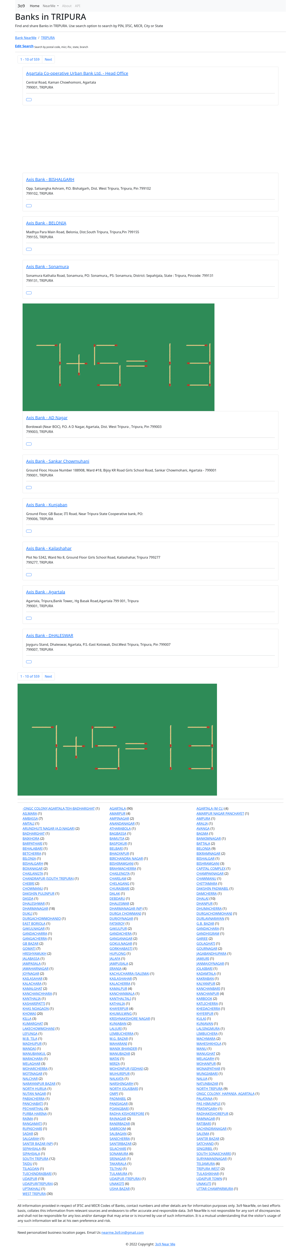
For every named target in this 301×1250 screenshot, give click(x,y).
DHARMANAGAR (35, 908)
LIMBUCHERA (207, 1033)
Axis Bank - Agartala (45, 592)
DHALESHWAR (34, 903)
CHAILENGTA (120, 873)
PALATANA (204, 1098)
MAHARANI (118, 1043)
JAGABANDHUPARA (211, 953)
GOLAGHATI (205, 943)
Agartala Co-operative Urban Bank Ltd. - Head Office (77, 73)
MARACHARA (33, 1058)
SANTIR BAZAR (207, 1138)
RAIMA (28, 1118)
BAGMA (202, 833)
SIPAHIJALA (31, 1153)
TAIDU (27, 1163)
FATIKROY (117, 923)
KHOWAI (29, 1013)
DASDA (28, 898)
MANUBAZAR (120, 1053)
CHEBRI (28, 883)
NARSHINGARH (121, 1083)
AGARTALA (118, 808)
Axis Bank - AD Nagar (47, 417)
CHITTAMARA (206, 883)
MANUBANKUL (34, 1053)
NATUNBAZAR (207, 1083)
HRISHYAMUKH (34, 953)
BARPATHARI (32, 843)
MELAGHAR (31, 1063)
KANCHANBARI (208, 988)
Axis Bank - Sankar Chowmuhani (57, 461)
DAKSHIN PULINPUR (39, 893)
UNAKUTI (203, 1183)
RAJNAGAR (118, 1118)
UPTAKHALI (31, 1188)
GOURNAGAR (206, 948)
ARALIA (202, 823)
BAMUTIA (117, 838)
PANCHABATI (33, 1103)
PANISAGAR (119, 1103)
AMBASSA (30, 818)
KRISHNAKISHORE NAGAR (130, 1018)
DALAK (115, 893)
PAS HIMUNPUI (208, 1103)
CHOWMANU (33, 888)
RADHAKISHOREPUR (212, 1113)
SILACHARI (118, 1148)
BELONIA (203, 848)
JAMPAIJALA (32, 963)
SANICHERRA (120, 1138)
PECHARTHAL (33, 1108)
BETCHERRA (32, 853)
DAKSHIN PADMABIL (212, 888)
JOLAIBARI (204, 968)
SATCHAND (205, 1143)
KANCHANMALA (122, 993)
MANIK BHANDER (123, 1048)
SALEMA (202, 1133)
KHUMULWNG (121, 1013)
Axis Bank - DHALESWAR (49, 635)
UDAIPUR (30, 1178)
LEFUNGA (30, 1033)
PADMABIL (118, 1098)
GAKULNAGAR (34, 928)
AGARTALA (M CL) (209, 808)
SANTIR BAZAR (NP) (38, 1143)
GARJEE (202, 938)
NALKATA (117, 1078)
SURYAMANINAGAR (211, 1158)
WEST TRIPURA (34, 1193)
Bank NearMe (25, 37)
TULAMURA (119, 1173)
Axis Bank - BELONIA (46, 223)
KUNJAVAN (204, 1023)
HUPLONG (118, 953)
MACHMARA (206, 1038)
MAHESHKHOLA (208, 1043)
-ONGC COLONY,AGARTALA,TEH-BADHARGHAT (59, 808)
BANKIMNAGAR (208, 838)
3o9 (21, 6)
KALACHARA (32, 983)
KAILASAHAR (32, 978)
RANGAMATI (32, 1123)
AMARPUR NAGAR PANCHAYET (220, 813)
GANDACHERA (121, 933)
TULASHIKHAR (207, 1173)
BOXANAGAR (33, 868)
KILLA (27, 1018)
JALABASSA (31, 958)
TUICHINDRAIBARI (37, 1173)
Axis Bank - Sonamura (47, 266)
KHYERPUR (204, 1013)
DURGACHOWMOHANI (214, 913)
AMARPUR (117, 813)
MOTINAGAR (32, 1073)
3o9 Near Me (165, 1244)
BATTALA (203, 843)
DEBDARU (117, 898)
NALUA (201, 1078)
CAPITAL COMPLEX (211, 868)
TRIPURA (48, 37)
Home (35, 6)
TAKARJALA (118, 1163)
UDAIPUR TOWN (209, 1178)
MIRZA (115, 1063)
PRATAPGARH (206, 1108)
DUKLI (27, 913)
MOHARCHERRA (35, 1068)
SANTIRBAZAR (120, 1143)
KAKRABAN (205, 978)
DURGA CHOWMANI (125, 913)
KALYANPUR (205, 983)
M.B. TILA (30, 1038)
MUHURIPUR (120, 1073)
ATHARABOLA (120, 828)
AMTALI (28, 823)
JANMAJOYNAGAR (210, 963)
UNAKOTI (117, 1183)
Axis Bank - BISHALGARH (50, 179)
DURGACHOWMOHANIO (42, 918)
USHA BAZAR (120, 1188)
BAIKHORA (31, 838)
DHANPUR (204, 903)
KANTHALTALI (120, 998)
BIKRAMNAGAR (208, 853)
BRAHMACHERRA (123, 868)
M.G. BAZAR (119, 1038)
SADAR (28, 1133)
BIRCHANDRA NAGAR (126, 858)
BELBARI (116, 848)
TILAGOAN (31, 1168)
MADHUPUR (32, 1043)
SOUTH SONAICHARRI (213, 1153)
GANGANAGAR (121, 938)
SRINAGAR (118, 1158)
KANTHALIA (32, 998)
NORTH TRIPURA (209, 1088)
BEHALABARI (33, 848)
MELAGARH (205, 1058)
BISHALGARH (33, 863)
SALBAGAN (118, 1133)
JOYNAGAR (31, 973)
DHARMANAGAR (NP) (126, 908)
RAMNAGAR (205, 1118)
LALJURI (116, 1028)
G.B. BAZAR (205, 923)
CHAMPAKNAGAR (210, 873)
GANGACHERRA (35, 938)
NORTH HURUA (35, 1088)
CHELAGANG (119, 883)
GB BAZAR (30, 943)
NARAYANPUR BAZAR (39, 1083)
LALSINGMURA (208, 1028)
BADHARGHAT (34, 833)
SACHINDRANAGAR (211, 1128)
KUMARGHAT (33, 1023)
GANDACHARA (207, 928)
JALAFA (115, 958)
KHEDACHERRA (208, 1008)
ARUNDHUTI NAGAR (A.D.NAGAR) (49, 828)
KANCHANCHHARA (37, 993)
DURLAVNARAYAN (210, 918)
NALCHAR (30, 1078)
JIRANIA (116, 968)
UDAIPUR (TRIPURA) (125, 1178)
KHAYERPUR (119, 1008)
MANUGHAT (205, 1053)
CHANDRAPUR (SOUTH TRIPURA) (48, 878)
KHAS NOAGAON (36, 1008)
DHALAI (202, 898)
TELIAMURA (205, 1163)
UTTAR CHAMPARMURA (214, 1188)
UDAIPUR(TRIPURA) (38, 1183)
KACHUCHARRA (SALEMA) (129, 973)
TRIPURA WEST (208, 1168)
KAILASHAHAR (121, 978)
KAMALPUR (118, 988)
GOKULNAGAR (121, 943)
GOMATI (29, 948)
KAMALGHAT (32, 988)
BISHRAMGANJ (207, 863)
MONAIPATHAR (208, 1068)
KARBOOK (204, 998)
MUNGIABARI (207, 1073)
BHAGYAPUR (119, 853)
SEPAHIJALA (32, 1148)
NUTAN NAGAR (34, 1093)
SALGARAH (31, 1138)
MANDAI (29, 1048)
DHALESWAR (119, 903)
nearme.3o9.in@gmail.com (122, 1232)
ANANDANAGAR (122, 823)
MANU (201, 1048)
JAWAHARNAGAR (35, 968)
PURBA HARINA (35, 1113)
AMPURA (203, 818)
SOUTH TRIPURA (35, 1158)
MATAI (114, 1058)
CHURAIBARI (119, 888)
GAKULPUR (118, 928)
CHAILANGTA (33, 873)
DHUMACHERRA (209, 908)
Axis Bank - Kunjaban (46, 505)
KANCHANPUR (207, 993)
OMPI (114, 1093)
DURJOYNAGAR (121, 918)
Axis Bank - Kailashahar (49, 548)
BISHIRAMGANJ (122, 863)
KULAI (201, 1018)
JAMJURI (202, 958)
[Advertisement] (150, 136)
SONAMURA (119, 1153)
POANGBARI (119, 1108)
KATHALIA (117, 1003)
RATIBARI (203, 1123)
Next (48, 59)
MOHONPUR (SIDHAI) (126, 1068)
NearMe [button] (49, 6)
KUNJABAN (118, 1023)
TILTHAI (116, 1168)
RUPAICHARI (32, 1128)
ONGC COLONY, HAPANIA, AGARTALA (225, 1093)
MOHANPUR (206, 1063)
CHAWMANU (206, 878)
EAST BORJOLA (34, 923)
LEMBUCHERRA (122, 1033)
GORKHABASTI (121, 948)
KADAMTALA (206, 973)
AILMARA (30, 813)
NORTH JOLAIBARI (124, 1088)
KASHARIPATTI (34, 1003)
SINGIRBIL (204, 1148)
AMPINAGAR (119, 818)
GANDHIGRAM (207, 933)
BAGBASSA (118, 833)
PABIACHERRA (34, 1098)
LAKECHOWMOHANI (39, 1028)
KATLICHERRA (207, 1003)
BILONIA (29, 858)
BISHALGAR (205, 858)
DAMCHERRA (206, 893)
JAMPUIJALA (119, 963)
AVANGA (203, 828)
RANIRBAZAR (120, 1123)
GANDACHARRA (35, 933)
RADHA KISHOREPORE (127, 1113)
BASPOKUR (118, 843)
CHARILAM (118, 878)
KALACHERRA (120, 983)
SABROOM (118, 1128)
